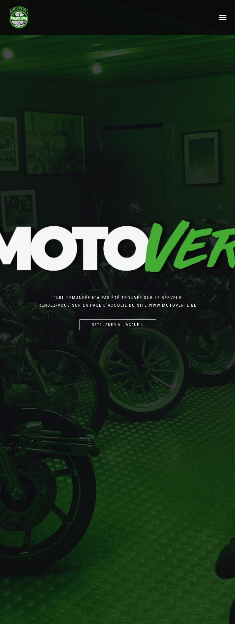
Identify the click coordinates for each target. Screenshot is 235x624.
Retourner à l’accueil (118, 325)
